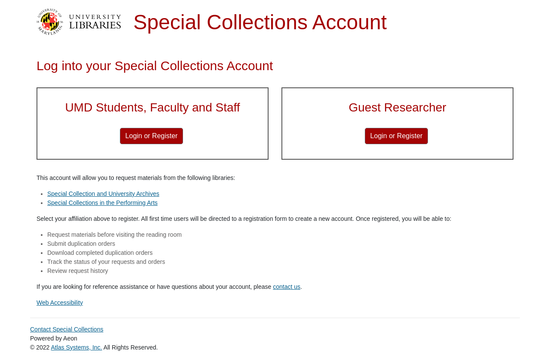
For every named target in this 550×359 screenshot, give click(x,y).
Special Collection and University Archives (103, 193)
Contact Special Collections (66, 329)
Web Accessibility (60, 302)
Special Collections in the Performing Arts (102, 202)
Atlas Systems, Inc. (76, 347)
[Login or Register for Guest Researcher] (396, 136)
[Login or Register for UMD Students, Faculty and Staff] (151, 136)
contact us (286, 286)
